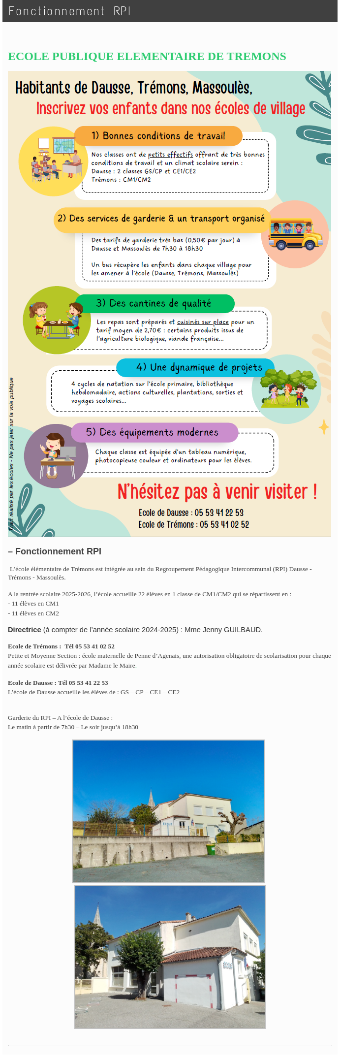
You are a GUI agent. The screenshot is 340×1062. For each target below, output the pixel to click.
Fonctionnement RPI (69, 11)
